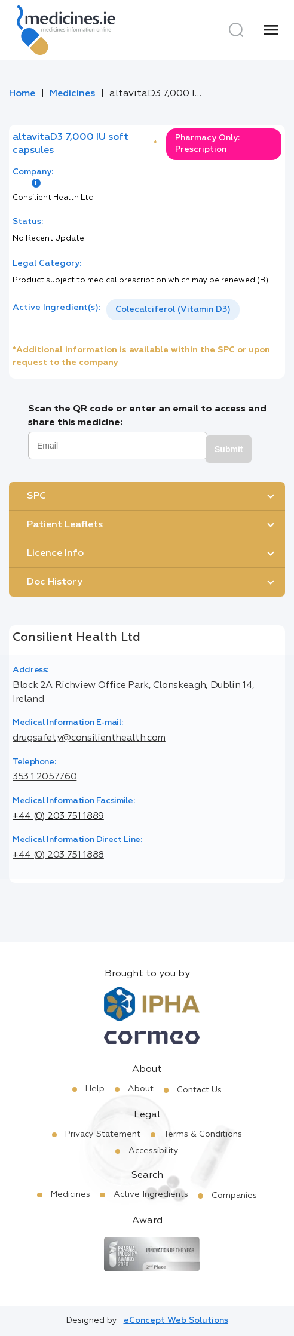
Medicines (72, 94)
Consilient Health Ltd (53, 198)
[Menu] (270, 30)
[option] (173, 309)
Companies (234, 1195)
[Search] (236, 30)
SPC (36, 496)
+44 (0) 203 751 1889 (58, 816)
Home (22, 94)
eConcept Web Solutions (176, 1320)
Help (95, 1089)
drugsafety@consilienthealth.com (89, 738)
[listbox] (173, 309)
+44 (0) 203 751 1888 (58, 855)
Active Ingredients (151, 1194)
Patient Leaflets (65, 525)
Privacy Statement (102, 1134)
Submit (229, 449)
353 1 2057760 (44, 777)
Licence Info (55, 553)
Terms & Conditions (203, 1134)
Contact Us (199, 1090)
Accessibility (153, 1151)
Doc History (54, 582)
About (141, 1089)
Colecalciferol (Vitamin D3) (173, 309)
